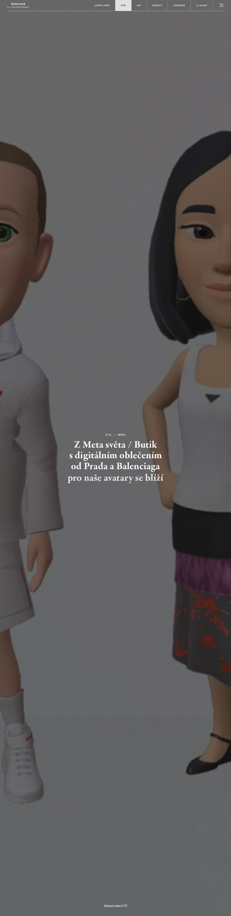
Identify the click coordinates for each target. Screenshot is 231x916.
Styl (123, 6)
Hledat (201, 6)
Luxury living (102, 6)
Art (139, 6)
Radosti (157, 6)
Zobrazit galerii (113, 905)
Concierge (179, 6)
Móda (122, 435)
